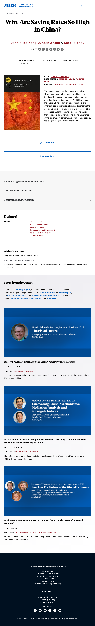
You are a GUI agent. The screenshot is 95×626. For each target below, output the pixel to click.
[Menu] (88, 5)
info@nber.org (47, 581)
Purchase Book (47, 156)
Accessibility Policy (47, 597)
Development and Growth (40, 233)
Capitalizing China (14, 13)
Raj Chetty (21, 452)
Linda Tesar (54, 532)
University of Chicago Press (69, 84)
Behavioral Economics (39, 225)
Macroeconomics (37, 227)
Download (47, 142)
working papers (23, 290)
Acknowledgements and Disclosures (24, 181)
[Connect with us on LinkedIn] (40, 610)
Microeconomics (37, 222)
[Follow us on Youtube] (59, 610)
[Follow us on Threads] (49, 610)
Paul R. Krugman (38, 532)
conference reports (19, 299)
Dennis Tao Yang (24, 42)
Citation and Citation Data (18, 190)
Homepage (47, 592)
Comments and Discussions (19, 199)
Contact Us (47, 571)
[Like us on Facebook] (54, 610)
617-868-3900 (47, 579)
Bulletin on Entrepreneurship (45, 296)
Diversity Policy (47, 600)
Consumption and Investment (42, 230)
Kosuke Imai (34, 452)
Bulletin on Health (15, 296)
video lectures (35, 299)
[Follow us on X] (35, 610)
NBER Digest (65, 293)
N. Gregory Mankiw (24, 371)
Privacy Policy (47, 602)
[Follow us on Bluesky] (45, 610)
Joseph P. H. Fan (66, 79)
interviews (51, 299)
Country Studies (36, 236)
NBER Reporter (47, 293)
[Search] (81, 5)
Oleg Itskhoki (22, 532)
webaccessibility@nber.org (47, 584)
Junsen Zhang (49, 42)
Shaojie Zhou (74, 42)
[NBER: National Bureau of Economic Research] (21, 6)
